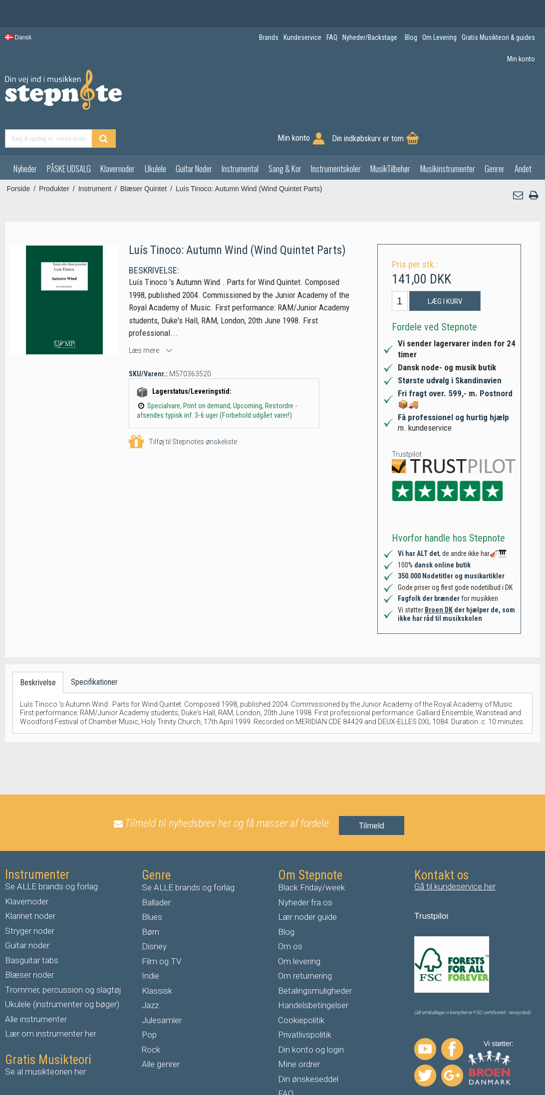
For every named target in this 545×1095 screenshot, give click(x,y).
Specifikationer (94, 649)
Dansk (18, 37)
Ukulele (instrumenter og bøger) (62, 971)
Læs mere (144, 317)
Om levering (299, 928)
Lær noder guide (307, 884)
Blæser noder (29, 942)
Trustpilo (430, 883)
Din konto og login (311, 1017)
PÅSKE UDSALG (69, 135)
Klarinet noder (30, 883)
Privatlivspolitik (304, 1002)
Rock (151, 1017)
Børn (150, 899)
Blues (152, 884)
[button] (518, 162)
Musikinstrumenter (447, 135)
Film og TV (161, 928)
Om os (290, 913)
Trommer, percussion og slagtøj (63, 957)
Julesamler (162, 987)
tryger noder (32, 898)
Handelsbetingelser (313, 972)
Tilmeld (371, 793)
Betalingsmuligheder (315, 958)
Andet (523, 135)
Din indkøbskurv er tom (489, 96)
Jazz (150, 972)
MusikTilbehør (390, 135)
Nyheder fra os (305, 869)
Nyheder (25, 135)
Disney (154, 913)
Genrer (495, 135)
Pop (149, 1002)
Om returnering (305, 943)
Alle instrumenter (36, 986)
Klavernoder (117, 135)
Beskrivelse (38, 649)
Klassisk (157, 958)
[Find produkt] (285, 96)
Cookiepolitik (301, 987)
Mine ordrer (299, 1031)
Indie (150, 943)
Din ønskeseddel (308, 1046)
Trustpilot (407, 421)
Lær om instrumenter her (50, 1001)
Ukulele (155, 135)
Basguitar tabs (31, 927)
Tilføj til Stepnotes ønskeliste (183, 409)
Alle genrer (161, 1031)
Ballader (156, 869)
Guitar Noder (194, 135)
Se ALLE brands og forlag (51, 853)
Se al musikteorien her (45, 1039)
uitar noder (29, 912)
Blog (286, 899)
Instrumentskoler (336, 135)
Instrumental (240, 135)
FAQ (285, 1061)
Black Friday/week (311, 854)
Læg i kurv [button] (445, 268)
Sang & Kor (285, 135)
